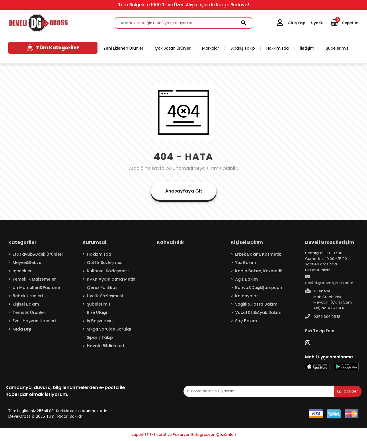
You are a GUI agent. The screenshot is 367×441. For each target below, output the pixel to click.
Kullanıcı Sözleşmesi (107, 271)
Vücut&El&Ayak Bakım (258, 312)
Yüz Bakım (245, 262)
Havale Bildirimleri (105, 346)
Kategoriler (22, 242)
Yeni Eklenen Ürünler (123, 48)
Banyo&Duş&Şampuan (258, 287)
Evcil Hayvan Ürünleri (34, 321)
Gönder (347, 391)
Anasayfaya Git (183, 191)
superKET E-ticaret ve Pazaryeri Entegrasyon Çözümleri (184, 434)
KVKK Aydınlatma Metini (111, 279)
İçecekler (22, 271)
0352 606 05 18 (322, 316)
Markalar (210, 48)
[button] (345, 23)
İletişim (307, 48)
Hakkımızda (277, 48)
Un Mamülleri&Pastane (36, 287)
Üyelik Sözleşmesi (105, 296)
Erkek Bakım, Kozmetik (258, 254)
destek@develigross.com (329, 279)
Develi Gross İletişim (329, 242)
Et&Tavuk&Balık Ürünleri (38, 254)
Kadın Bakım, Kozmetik (258, 271)
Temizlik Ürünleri (29, 312)
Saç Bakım (246, 321)
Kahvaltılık (170, 242)
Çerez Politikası (103, 287)
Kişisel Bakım (26, 304)
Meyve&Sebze (27, 262)
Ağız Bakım (246, 279)
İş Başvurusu (100, 321)
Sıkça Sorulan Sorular (109, 329)
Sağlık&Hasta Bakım (256, 304)
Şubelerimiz (337, 48)
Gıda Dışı (22, 329)
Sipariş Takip (243, 48)
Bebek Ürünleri (28, 296)
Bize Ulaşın (98, 312)
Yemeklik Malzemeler (34, 279)
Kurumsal (94, 242)
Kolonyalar (246, 296)
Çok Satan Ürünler (173, 48)
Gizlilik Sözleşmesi (105, 262)
